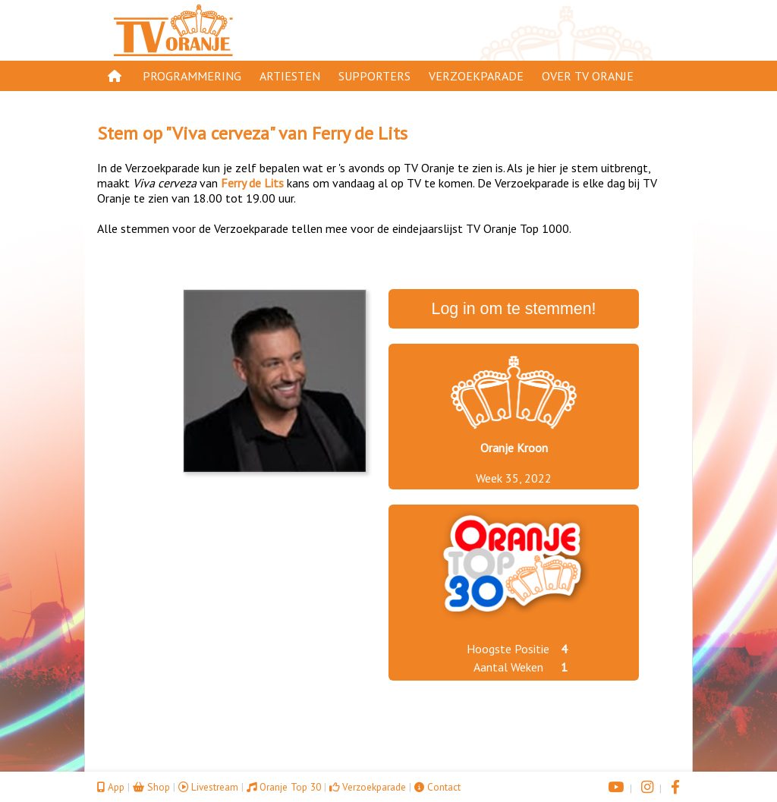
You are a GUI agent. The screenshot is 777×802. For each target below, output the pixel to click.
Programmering (192, 75)
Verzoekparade (476, 75)
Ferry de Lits (359, 133)
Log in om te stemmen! (514, 309)
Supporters (374, 75)
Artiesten (290, 75)
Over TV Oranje (588, 75)
